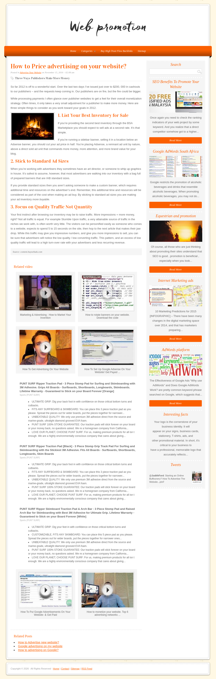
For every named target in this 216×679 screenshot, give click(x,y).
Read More (175, 140)
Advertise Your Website (30, 72)
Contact (65, 668)
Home (56, 668)
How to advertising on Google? (38, 650)
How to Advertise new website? (38, 642)
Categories (87, 52)
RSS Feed (87, 668)
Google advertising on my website (40, 646)
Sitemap (142, 51)
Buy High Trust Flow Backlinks (117, 51)
